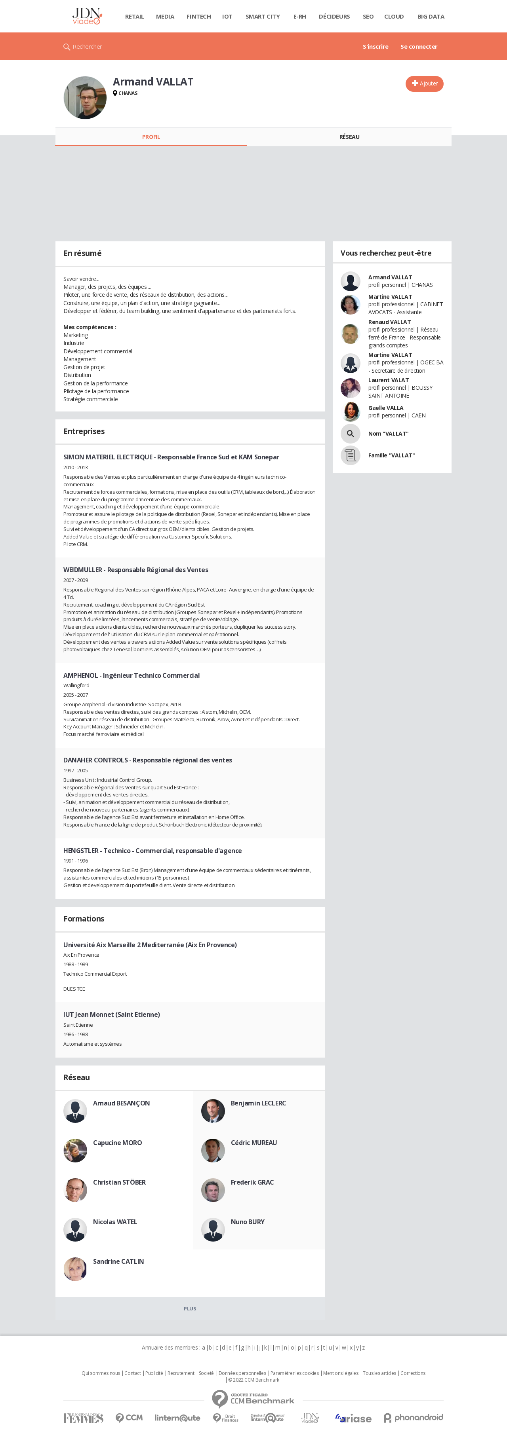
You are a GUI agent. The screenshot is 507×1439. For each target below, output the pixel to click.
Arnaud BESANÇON (121, 1103)
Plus (190, 1308)
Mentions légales (340, 1373)
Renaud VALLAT (389, 322)
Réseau (349, 136)
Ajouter (429, 83)
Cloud (394, 16)
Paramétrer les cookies (295, 1373)
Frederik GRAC (252, 1182)
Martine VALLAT (390, 296)
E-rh (300, 16)
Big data (430, 16)
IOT (227, 16)
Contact (132, 1373)
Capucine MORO (117, 1142)
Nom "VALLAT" (388, 433)
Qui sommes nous (101, 1373)
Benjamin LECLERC (258, 1103)
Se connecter (419, 46)
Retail (134, 16)
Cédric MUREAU (254, 1142)
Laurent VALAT (388, 380)
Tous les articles (379, 1373)
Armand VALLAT (390, 277)
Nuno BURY (248, 1221)
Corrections (412, 1373)
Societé (206, 1373)
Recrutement (181, 1373)
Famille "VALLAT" (391, 455)
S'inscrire (376, 46)
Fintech (199, 16)
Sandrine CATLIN (118, 1261)
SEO (368, 16)
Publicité (154, 1373)
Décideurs (334, 16)
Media (165, 16)
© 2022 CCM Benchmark (253, 1380)
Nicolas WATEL (115, 1221)
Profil (151, 136)
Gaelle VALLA (386, 407)
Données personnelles (242, 1373)
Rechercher (87, 46)
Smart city (263, 16)
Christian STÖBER (119, 1182)
